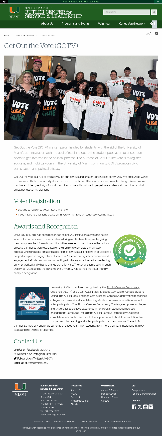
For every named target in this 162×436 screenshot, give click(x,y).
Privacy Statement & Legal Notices (118, 421)
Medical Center (108, 394)
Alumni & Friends (109, 390)
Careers (105, 401)
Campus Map (138, 390)
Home (7, 36)
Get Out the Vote (47, 36)
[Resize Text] (149, 33)
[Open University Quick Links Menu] (158, 1)
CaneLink (75, 397)
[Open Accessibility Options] (4, 1)
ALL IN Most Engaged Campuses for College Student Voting (99, 295)
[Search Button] (154, 12)
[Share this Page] (156, 34)
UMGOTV (44, 349)
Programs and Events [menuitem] (75, 23)
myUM (74, 394)
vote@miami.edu (71, 214)
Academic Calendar (80, 401)
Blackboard (76, 404)
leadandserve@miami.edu (99, 214)
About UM (76, 390)
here (65, 209)
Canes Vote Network (25, 36)
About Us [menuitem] (47, 23)
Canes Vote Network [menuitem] (132, 23)
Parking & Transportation (144, 394)
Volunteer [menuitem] (104, 23)
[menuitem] (154, 24)
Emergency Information (90, 421)
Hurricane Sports (109, 397)
